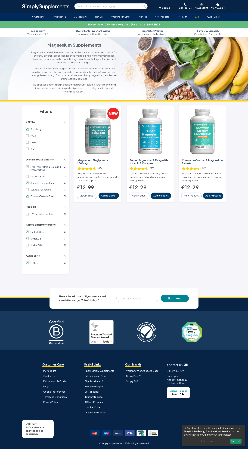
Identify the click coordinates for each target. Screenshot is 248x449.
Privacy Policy (50, 402)
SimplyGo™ (132, 381)
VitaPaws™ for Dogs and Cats (142, 370)
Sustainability (92, 391)
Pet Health (182, 16)
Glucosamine (80, 16)
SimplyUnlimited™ (94, 381)
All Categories (39, 16)
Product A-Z (59, 16)
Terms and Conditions (55, 396)
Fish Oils (99, 16)
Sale (197, 16)
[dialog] (213, 435)
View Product (87, 195)
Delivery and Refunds (54, 381)
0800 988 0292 (175, 371)
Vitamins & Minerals (120, 16)
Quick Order (213, 16)
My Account (49, 370)
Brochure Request (94, 386)
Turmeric (142, 16)
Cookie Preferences (54, 391)
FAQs (46, 386)
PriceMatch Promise (95, 412)
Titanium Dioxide (94, 396)
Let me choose (206, 441)
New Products (162, 16)
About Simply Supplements (99, 370)
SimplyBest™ (133, 376)
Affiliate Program (94, 402)
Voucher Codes (93, 407)
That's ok (236, 441)
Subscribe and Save (95, 376)
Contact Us (49, 376)
